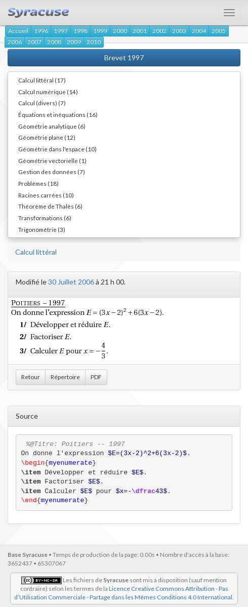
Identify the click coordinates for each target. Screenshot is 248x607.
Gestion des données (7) (51, 171)
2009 (74, 42)
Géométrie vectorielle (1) (52, 160)
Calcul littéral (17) (42, 80)
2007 (34, 42)
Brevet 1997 (124, 57)
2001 (140, 30)
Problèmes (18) (38, 183)
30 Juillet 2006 (71, 281)
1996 (41, 30)
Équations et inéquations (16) (58, 114)
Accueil (18, 30)
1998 (80, 30)
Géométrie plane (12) (46, 137)
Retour (30, 377)
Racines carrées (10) (46, 194)
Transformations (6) (44, 217)
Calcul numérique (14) (48, 91)
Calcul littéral (36, 252)
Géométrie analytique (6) (52, 126)
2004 (199, 30)
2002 (159, 30)
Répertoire (65, 377)
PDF (96, 377)
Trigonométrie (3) (41, 229)
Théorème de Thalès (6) (50, 206)
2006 (15, 42)
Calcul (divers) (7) (42, 102)
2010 (94, 42)
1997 (61, 30)
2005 (219, 30)
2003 (179, 30)
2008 (54, 42)
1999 (100, 30)
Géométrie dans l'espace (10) (57, 148)
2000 (120, 30)
